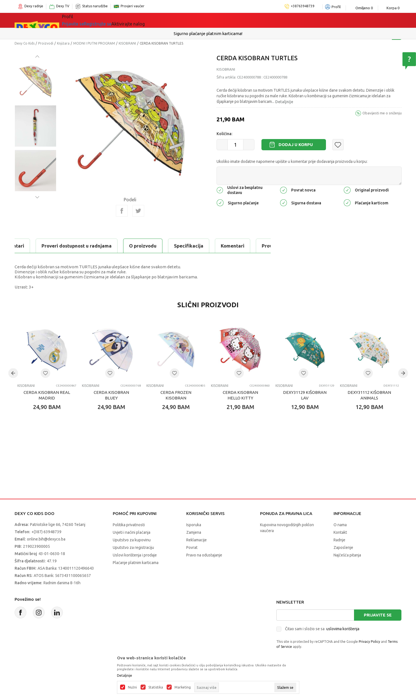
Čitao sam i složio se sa (322, 629)
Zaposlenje (343, 547)
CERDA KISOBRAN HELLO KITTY (240, 395)
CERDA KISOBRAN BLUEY (111, 395)
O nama (340, 525)
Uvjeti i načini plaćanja (131, 532)
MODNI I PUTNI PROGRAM (94, 43)
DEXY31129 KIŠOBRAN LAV (305, 395)
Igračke (121, 20)
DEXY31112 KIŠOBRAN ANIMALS (369, 395)
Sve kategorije (85, 20)
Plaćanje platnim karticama (135, 562)
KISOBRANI (127, 43)
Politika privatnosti (129, 525)
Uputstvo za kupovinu (132, 540)
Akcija (185, 20)
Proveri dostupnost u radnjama (191, 245)
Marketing (182, 687)
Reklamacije (196, 540)
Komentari (127, 245)
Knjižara (63, 43)
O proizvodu (37, 245)
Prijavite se (378, 615)
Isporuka (193, 525)
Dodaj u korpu (296, 144)
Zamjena (193, 532)
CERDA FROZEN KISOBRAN (175, 395)
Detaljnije (284, 102)
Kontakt (340, 532)
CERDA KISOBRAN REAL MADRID (47, 395)
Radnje (339, 540)
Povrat (191, 547)
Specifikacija (83, 245)
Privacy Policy (369, 641)
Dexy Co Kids (25, 43)
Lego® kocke (154, 20)
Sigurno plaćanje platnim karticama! (208, 33)
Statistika (155, 687)
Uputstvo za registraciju (133, 547)
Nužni (132, 687)
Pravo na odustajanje (204, 555)
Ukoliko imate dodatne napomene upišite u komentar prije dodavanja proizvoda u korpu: (292, 161)
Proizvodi (45, 43)
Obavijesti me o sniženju (382, 113)
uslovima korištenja (342, 629)
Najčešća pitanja (347, 555)
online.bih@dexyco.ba (46, 539)
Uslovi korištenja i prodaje (135, 555)
